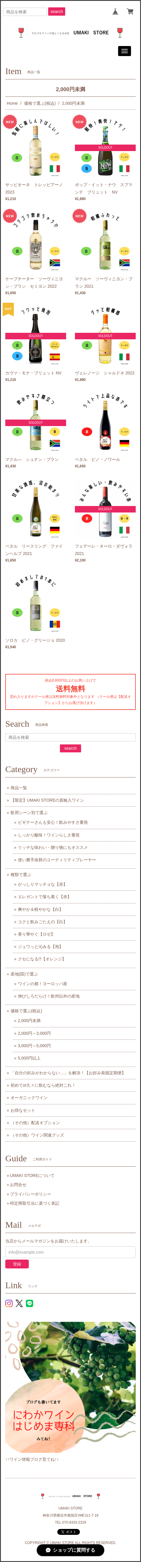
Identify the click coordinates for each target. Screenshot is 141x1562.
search (57, 11)
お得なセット (23, 1110)
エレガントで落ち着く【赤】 (44, 896)
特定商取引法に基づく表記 (34, 1203)
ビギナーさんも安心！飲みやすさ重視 (53, 822)
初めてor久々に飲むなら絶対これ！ (43, 1085)
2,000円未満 (29, 1020)
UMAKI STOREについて (32, 1175)
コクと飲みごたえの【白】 (42, 921)
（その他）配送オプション (35, 1122)
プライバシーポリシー (30, 1194)
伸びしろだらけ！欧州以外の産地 (49, 996)
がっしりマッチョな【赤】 (42, 884)
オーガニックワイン (29, 1097)
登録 (17, 1264)
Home (12, 103)
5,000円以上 (29, 1058)
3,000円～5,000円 (34, 1045)
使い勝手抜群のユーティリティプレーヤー (57, 859)
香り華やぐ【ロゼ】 (36, 934)
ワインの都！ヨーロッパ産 (42, 983)
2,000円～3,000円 (34, 1033)
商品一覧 (19, 787)
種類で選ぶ (21, 874)
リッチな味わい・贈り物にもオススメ (53, 847)
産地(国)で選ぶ (24, 974)
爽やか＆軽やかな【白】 (40, 909)
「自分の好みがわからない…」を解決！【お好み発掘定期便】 (68, 1072)
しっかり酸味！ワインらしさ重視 (49, 835)
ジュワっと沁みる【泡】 (40, 946)
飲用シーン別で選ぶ (29, 812)
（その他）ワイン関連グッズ (37, 1135)
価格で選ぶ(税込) (40, 103)
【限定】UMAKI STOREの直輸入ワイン (47, 800)
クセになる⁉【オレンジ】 (42, 959)
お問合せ (18, 1184)
